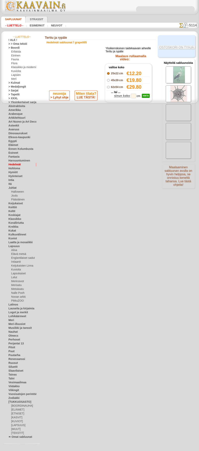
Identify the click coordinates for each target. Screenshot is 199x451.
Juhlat (12, 188)
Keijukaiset (14, 203)
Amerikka (13, 110)
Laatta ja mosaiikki (19, 242)
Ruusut (12, 363)
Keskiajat (13, 215)
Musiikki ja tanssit (18, 328)
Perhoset (13, 339)
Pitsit (11, 347)
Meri (13, 79)
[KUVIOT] (16, 421)
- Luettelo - (14, 25)
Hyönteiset (14, 176)
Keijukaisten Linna (21, 266)
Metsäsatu (17, 289)
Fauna (14, 59)
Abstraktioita (16, 106)
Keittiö (12, 207)
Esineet (12, 153)
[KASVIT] (16, 417)
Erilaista (15, 52)
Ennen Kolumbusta (19, 149)
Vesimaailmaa (16, 382)
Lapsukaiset (17, 273)
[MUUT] (15, 429)
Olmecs (12, 336)
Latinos (13, 304)
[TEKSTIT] (16, 433)
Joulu (14, 195)
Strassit (32, 19)
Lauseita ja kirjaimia (19, 308)
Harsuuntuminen (18, 160)
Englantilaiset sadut (22, 258)
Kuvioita (15, 71)
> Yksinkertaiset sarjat (20, 102)
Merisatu (16, 285)
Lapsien (15, 75)
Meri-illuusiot (16, 324)
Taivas (12, 374)
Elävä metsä (17, 254)
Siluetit (12, 367)
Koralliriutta (15, 223)
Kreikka (13, 227)
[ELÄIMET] (17, 410)
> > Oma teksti (16, 44)
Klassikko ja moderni (22, 67)
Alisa (14, 250)
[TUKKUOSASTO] (18, 402)
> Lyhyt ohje (59, 110)
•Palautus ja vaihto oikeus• (100, 214)
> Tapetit (13, 94)
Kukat (12, 231)
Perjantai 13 (15, 343)
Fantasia (13, 157)
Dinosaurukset (16, 133)
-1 (88, 137)
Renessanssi (15, 359)
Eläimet (13, 145)
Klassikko (14, 219)
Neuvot (55, 25)
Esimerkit (36, 25)
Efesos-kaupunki (17, 137)
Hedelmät (14, 164)
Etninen (15, 55)
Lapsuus (13, 246)
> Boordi (13, 48)
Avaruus (13, 129)
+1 (110, 137)
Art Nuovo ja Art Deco (20, 122)
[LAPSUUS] (17, 425)
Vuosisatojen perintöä (20, 394)
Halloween (16, 192)
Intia (11, 180)
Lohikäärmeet (16, 316)
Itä (10, 184)
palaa (99, 137)
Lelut (14, 277)
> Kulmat (13, 83)
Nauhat (13, 332)
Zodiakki (13, 398)
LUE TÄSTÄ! (85, 110)
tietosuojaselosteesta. (132, 448)
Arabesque (14, 114)
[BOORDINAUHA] (21, 406)
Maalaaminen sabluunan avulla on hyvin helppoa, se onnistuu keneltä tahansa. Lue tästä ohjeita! (178, 177)
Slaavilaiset (15, 371)
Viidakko (13, 386)
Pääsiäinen (17, 199)
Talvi (11, 378)
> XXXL (12, 98)
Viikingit (13, 390)
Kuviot (12, 238)
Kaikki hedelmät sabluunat (99, 146)
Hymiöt (12, 172)
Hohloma (13, 168)
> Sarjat (13, 90)
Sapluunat (11, 19)
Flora (14, 63)
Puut (11, 351)
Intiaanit (16, 262)
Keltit (11, 211)
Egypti (12, 141)
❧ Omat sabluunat (19, 437)
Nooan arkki (17, 297)
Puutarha (14, 355)
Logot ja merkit (17, 312)
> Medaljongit (16, 87)
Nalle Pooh (17, 293)
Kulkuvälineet (16, 234)
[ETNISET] (16, 413)
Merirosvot (17, 281)
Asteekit (13, 125)
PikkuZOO (16, 301)
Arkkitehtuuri (16, 118)
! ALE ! (12, 40)
